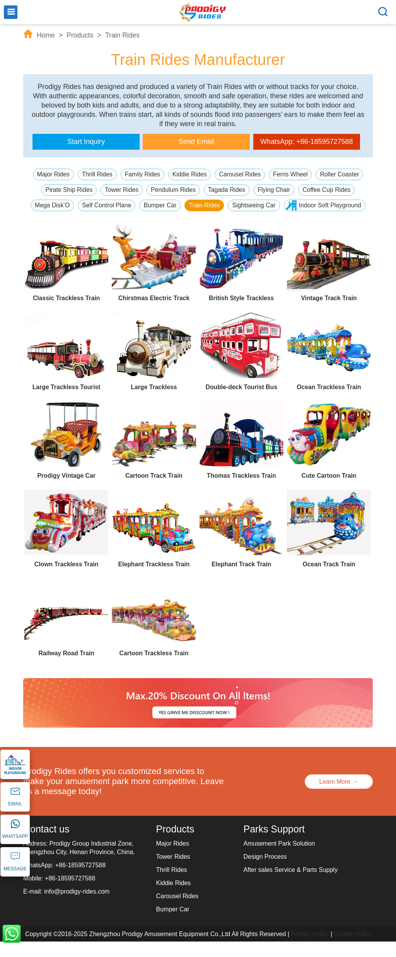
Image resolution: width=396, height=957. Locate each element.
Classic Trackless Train (66, 313)
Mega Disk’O (94, 205)
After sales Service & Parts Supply (291, 885)
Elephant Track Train (241, 579)
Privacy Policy (309, 949)
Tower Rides (121, 189)
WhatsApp (11, 933)
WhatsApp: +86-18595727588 (306, 141)
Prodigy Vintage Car (66, 491)
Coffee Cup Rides (328, 189)
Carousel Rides (240, 174)
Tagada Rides (227, 189)
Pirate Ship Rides (68, 189)
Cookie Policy (353, 949)
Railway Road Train (66, 668)
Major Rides (51, 174)
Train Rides (124, 35)
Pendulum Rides (173, 189)
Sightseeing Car (298, 205)
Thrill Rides (95, 174)
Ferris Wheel (291, 174)
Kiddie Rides (189, 174)
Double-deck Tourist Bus (241, 402)
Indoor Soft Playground (203, 220)
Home (46, 35)
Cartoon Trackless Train (154, 668)
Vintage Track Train (328, 313)
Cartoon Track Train (154, 491)
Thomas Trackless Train (242, 491)
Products (81, 35)
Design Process (265, 872)
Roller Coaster (341, 174)
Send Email (196, 141)
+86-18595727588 (80, 880)
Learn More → (337, 797)
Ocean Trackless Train (329, 402)
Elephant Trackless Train (154, 579)
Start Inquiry (86, 141)
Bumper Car (203, 205)
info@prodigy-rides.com (76, 907)
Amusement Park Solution (279, 859)
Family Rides (141, 174)
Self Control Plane (149, 205)
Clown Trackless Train (66, 579)
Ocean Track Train (329, 579)
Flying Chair (274, 189)
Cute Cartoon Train (329, 491)
